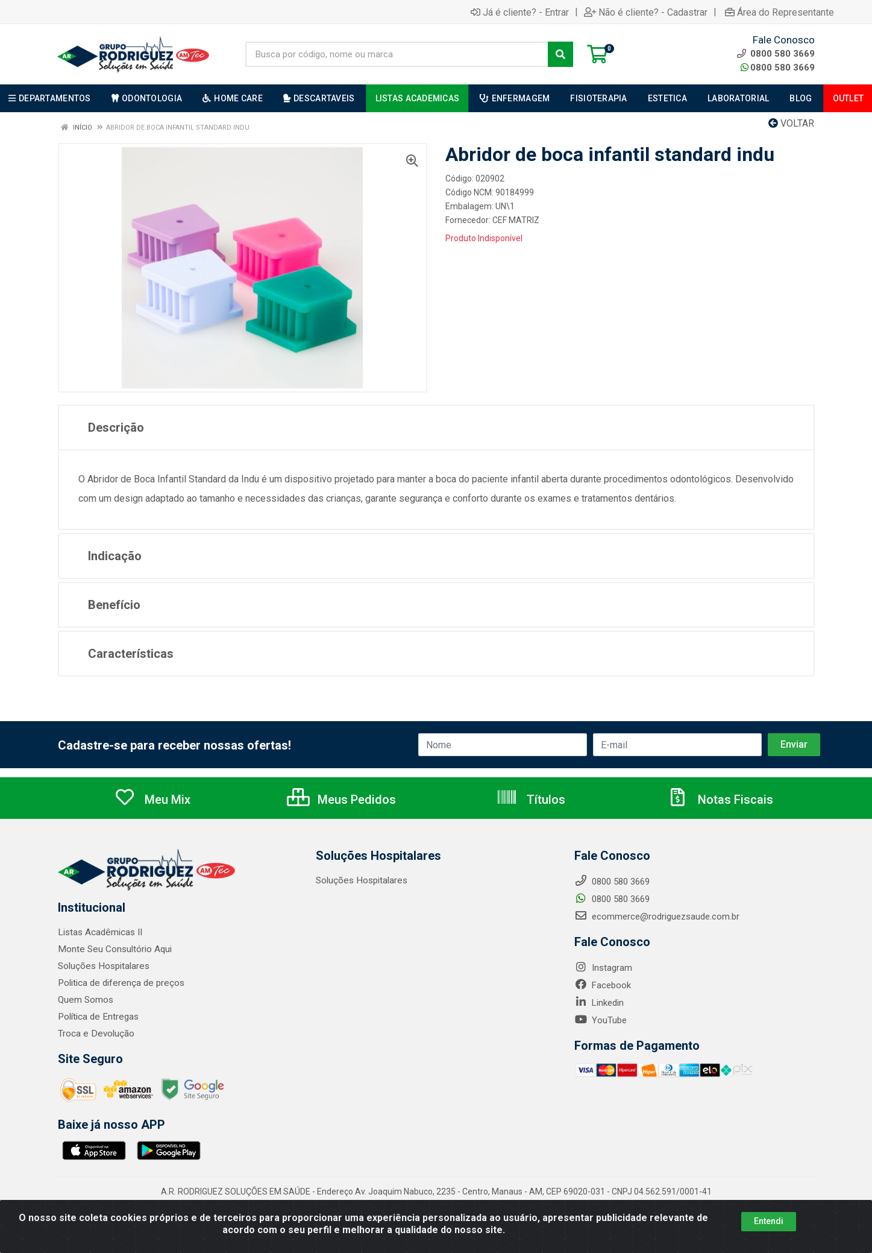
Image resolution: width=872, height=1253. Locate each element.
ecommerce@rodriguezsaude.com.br (656, 916)
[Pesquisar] (560, 54)
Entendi (768, 1221)
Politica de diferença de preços (119, 982)
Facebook (602, 985)
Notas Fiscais (720, 799)
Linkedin (599, 1002)
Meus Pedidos (341, 799)
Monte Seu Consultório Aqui (113, 949)
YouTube (600, 1020)
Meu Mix (152, 799)
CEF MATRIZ (515, 220)
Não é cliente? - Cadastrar (645, 12)
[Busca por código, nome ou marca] (396, 54)
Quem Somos (85, 999)
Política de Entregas (97, 1016)
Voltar (791, 123)
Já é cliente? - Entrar (520, 12)
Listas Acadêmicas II (99, 932)
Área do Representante (779, 12)
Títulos (530, 799)
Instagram (603, 967)
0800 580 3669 (778, 67)
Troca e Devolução (95, 1033)
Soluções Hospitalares (103, 966)
